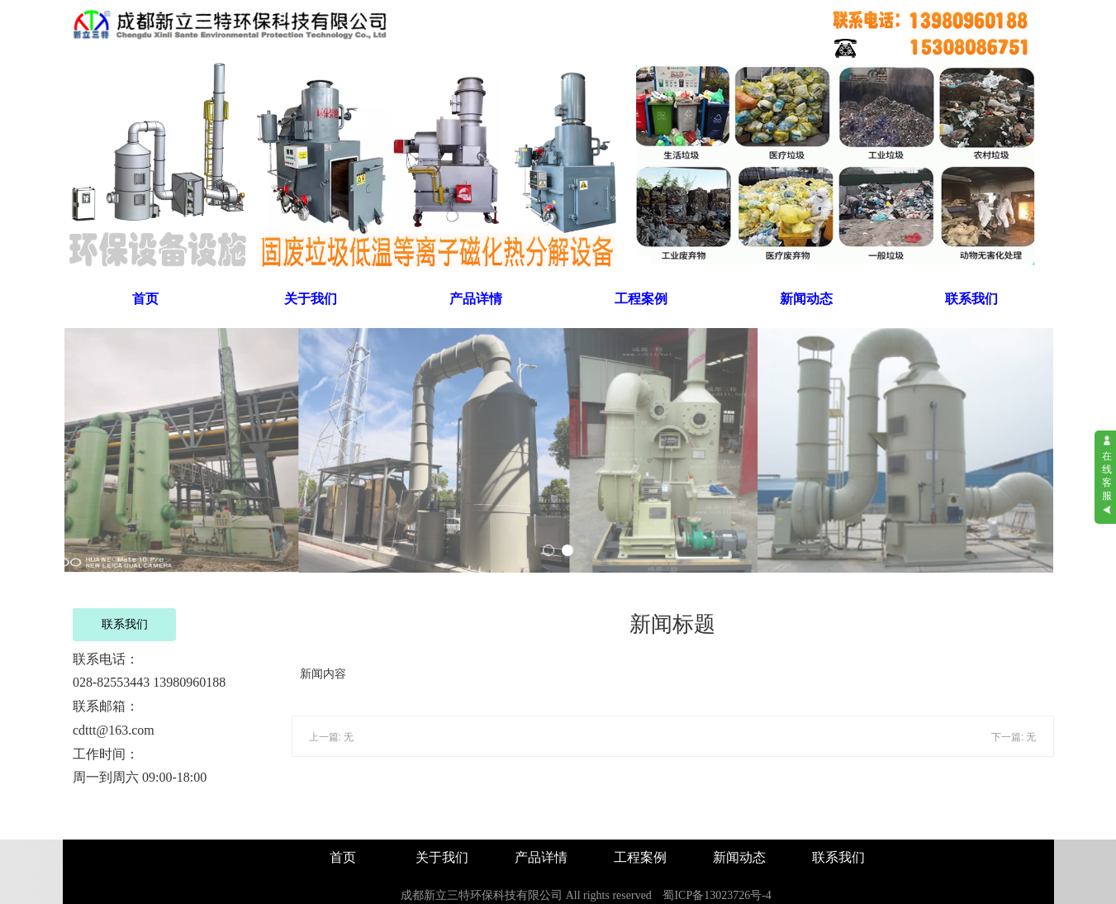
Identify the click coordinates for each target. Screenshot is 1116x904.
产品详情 (475, 299)
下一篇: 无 (1014, 737)
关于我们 (310, 299)
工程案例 (641, 299)
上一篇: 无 (331, 737)
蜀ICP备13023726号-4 (716, 895)
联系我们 (971, 299)
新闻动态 (806, 299)
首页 (145, 299)
